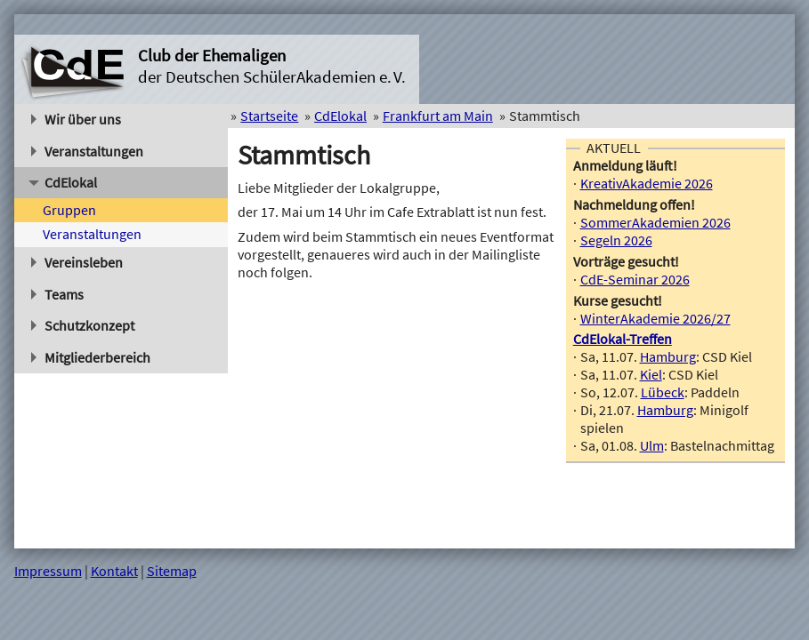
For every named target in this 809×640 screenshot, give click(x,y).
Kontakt (114, 571)
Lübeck (662, 392)
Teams (58, 294)
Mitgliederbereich (91, 357)
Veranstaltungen (87, 151)
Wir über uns (76, 119)
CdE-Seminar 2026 (635, 279)
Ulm (652, 445)
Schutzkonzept (83, 325)
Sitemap (172, 571)
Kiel (651, 374)
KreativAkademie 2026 (646, 183)
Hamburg (668, 356)
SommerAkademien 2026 (655, 222)
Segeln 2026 (616, 240)
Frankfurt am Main (438, 115)
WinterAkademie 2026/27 (655, 318)
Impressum (48, 571)
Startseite (269, 115)
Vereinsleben (77, 262)
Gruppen (69, 210)
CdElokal (62, 182)
